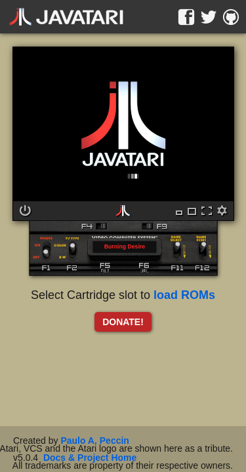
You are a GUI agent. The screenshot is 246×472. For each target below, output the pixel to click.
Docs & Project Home (89, 457)
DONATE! (123, 322)
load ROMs (184, 295)
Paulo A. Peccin (94, 440)
